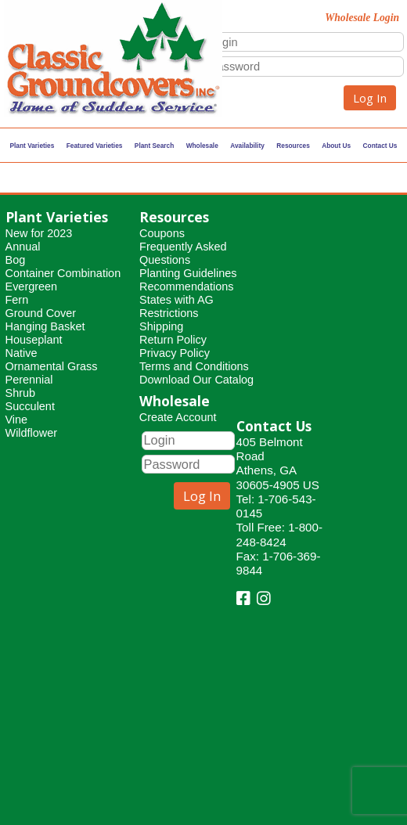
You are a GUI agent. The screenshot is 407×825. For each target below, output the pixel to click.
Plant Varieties (32, 146)
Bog (15, 260)
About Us (336, 146)
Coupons (162, 233)
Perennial (29, 379)
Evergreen (31, 286)
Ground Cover (41, 313)
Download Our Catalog (196, 379)
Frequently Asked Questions (183, 253)
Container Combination (63, 273)
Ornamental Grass (51, 366)
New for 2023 (39, 233)
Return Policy (173, 339)
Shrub (20, 393)
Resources (293, 146)
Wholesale (202, 146)
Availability (247, 146)
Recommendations (186, 286)
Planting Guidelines (187, 273)
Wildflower (31, 433)
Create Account (178, 417)
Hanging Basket (45, 326)
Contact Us (380, 146)
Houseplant (34, 339)
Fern (17, 300)
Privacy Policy (174, 353)
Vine (16, 419)
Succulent (30, 406)
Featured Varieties (95, 146)
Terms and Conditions (194, 366)
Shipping (161, 326)
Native (21, 353)
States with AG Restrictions (176, 306)
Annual (23, 246)
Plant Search (154, 146)
